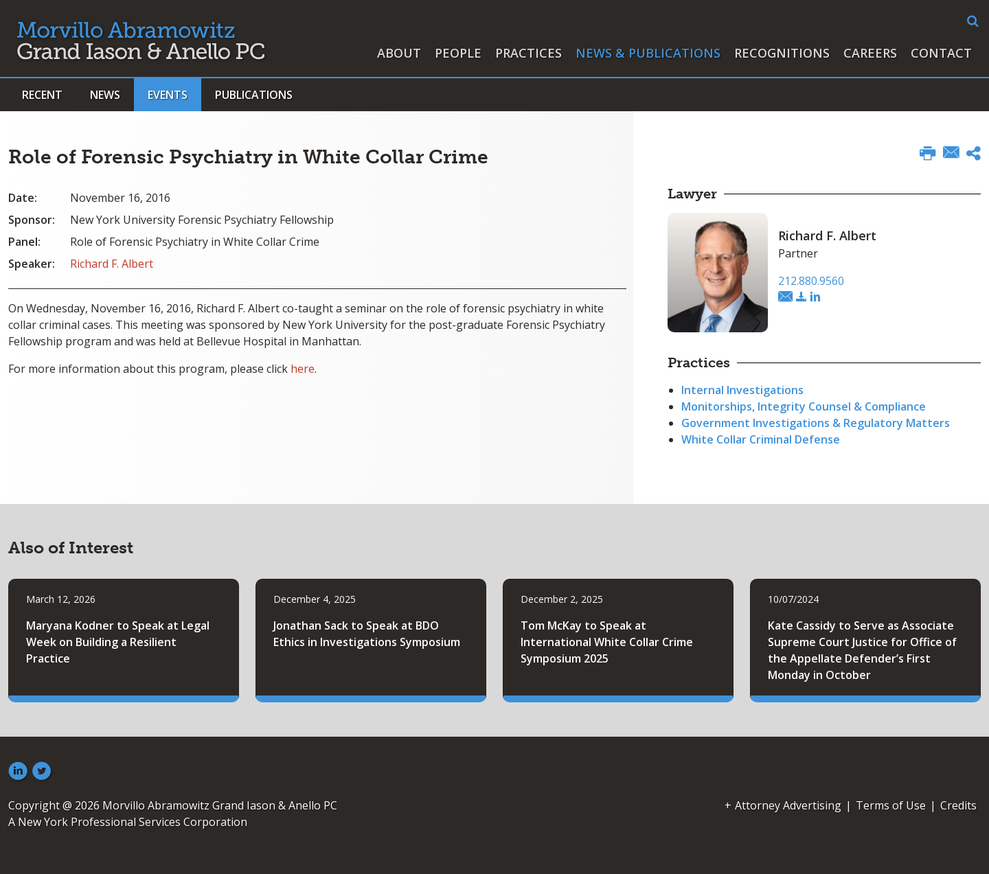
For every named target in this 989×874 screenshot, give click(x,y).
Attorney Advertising (788, 805)
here (303, 368)
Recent (42, 94)
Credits (958, 805)
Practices (528, 53)
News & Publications (648, 53)
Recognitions (782, 53)
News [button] (105, 94)
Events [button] (167, 94)
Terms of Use (891, 805)
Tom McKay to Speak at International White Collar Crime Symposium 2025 (607, 642)
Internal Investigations (742, 390)
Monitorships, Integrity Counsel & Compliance (803, 406)
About (399, 53)
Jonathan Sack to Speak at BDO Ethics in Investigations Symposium (366, 633)
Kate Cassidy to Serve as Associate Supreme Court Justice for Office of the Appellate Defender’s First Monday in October (862, 650)
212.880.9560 (811, 280)
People (458, 53)
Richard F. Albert (111, 263)
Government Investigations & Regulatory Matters (815, 422)
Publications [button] (254, 94)
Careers (870, 53)
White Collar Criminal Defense (760, 439)
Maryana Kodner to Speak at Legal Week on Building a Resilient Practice (117, 642)
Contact (941, 53)
